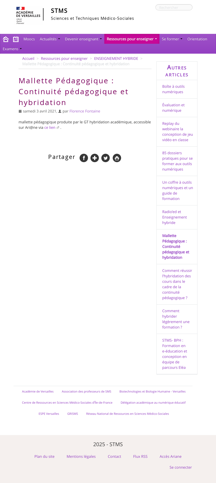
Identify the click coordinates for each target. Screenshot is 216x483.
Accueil (28, 58)
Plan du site (44, 456)
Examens (12, 48)
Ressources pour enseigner (132, 39)
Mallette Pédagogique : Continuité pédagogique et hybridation (175, 246)
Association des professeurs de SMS (86, 392)
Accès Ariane (171, 456)
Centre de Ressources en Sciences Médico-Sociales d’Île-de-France (67, 403)
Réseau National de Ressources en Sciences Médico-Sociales (127, 414)
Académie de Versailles (38, 392)
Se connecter (181, 467)
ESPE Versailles (49, 414)
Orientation (197, 39)
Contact (114, 456)
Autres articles (176, 70)
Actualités (50, 39)
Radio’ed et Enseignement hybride (174, 217)
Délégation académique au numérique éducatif (153, 403)
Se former (172, 39)
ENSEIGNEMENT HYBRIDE (116, 58)
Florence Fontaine (84, 111)
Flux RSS (140, 456)
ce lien (49, 127)
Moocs (29, 39)
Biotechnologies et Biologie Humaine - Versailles (152, 392)
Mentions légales (81, 456)
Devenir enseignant (83, 39)
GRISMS (72, 414)
